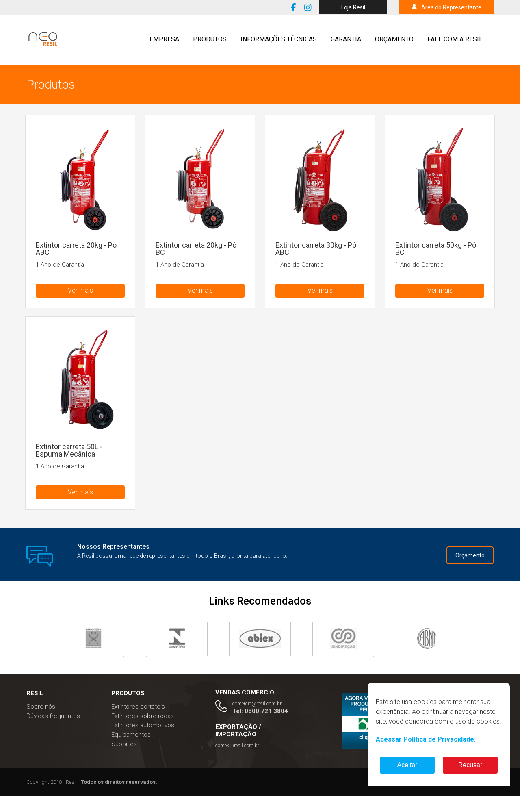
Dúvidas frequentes (53, 716)
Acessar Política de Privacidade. (426, 739)
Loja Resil (353, 7)
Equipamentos (131, 734)
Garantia (346, 39)
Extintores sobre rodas (142, 716)
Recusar (470, 764)
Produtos (210, 39)
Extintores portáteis (138, 706)
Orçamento (394, 39)
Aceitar (407, 764)
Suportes (124, 744)
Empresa (164, 39)
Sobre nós (40, 706)
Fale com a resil (455, 39)
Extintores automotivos (142, 725)
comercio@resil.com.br (257, 704)
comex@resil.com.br (237, 745)
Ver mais (80, 290)
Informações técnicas (278, 39)
